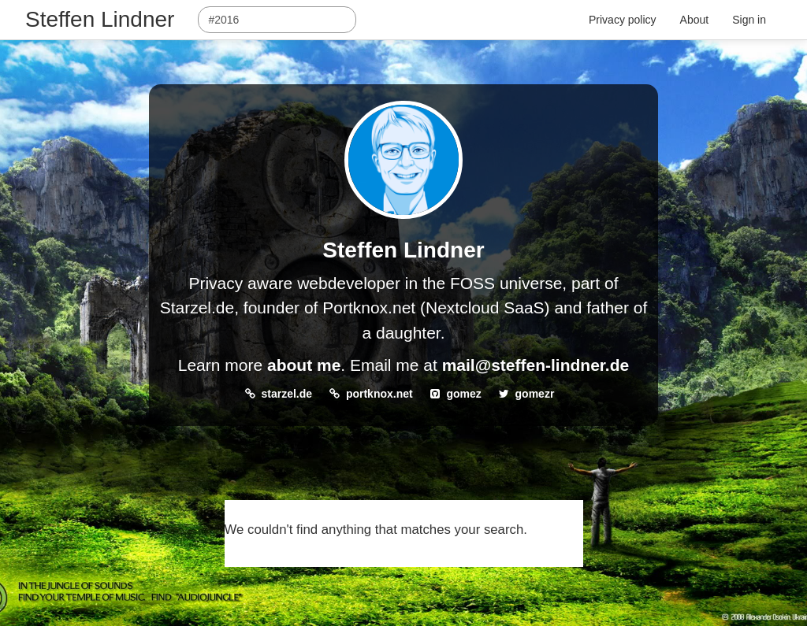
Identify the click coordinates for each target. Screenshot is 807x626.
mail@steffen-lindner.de (536, 365)
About (694, 19)
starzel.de (287, 393)
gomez (463, 393)
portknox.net (379, 393)
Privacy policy (622, 19)
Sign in (749, 19)
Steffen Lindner (99, 19)
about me (303, 365)
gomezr (535, 393)
